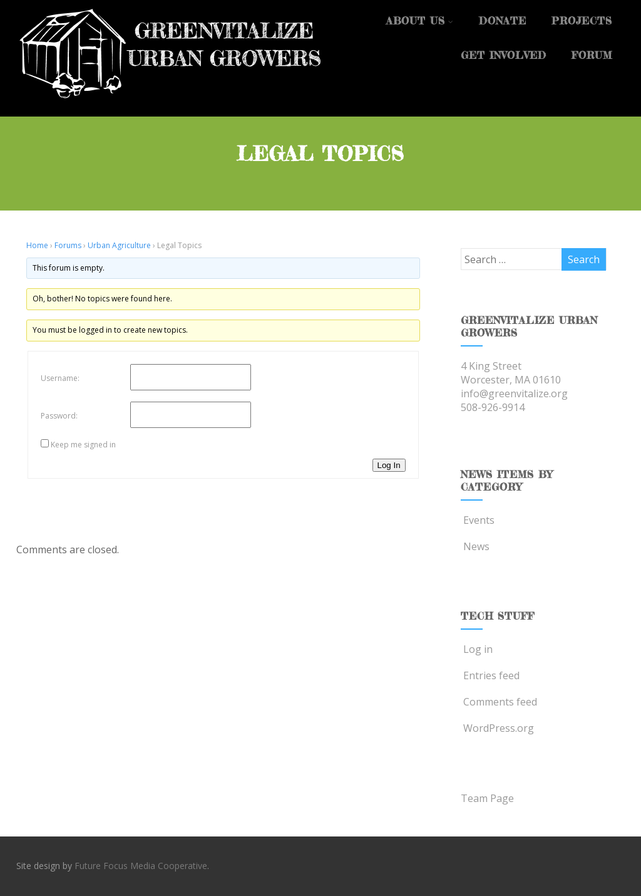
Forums (67, 245)
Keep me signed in (83, 444)
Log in (477, 649)
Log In (389, 465)
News (475, 546)
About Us (420, 20)
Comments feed (499, 702)
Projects (581, 20)
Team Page (487, 798)
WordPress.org (497, 728)
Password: (59, 415)
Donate (502, 20)
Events (478, 520)
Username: (60, 378)
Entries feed (490, 675)
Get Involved (503, 55)
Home (37, 245)
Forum (592, 55)
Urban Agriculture (119, 245)
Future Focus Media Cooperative (140, 866)
